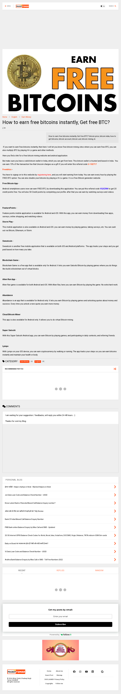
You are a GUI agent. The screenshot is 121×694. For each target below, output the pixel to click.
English (14, 117)
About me (59, 671)
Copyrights (49, 683)
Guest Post (49, 675)
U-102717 (92, 164)
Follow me (59, 683)
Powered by (60, 635)
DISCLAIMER (49, 679)
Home (4, 117)
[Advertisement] (60, 28)
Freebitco (7, 169)
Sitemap (59, 675)
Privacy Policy (59, 679)
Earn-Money (26, 117)
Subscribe (60, 624)
